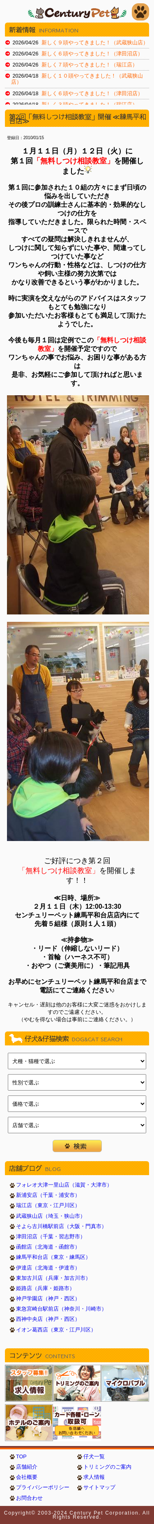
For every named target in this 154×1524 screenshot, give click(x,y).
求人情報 (94, 1477)
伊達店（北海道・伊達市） (48, 1268)
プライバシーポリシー (42, 1487)
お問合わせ (29, 1498)
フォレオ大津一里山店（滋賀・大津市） (64, 1185)
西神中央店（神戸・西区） (48, 1319)
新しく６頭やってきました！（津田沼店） (92, 54)
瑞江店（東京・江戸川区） (48, 1205)
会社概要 (26, 1477)
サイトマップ (99, 1487)
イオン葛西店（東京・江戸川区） (56, 1330)
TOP (21, 1457)
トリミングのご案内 (107, 1467)
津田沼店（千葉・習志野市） (50, 1237)
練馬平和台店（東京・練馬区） (53, 1257)
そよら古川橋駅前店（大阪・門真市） (61, 1226)
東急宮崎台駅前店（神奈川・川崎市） (61, 1309)
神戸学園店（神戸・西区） (48, 1299)
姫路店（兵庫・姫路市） (45, 1288)
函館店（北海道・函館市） (48, 1247)
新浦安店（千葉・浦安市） (48, 1195)
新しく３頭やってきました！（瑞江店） (89, 105)
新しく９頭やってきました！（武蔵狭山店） (94, 43)
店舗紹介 (26, 1467)
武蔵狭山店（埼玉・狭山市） (50, 1216)
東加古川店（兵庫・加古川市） (53, 1278)
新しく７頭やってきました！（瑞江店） (89, 65)
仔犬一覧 (94, 1457)
